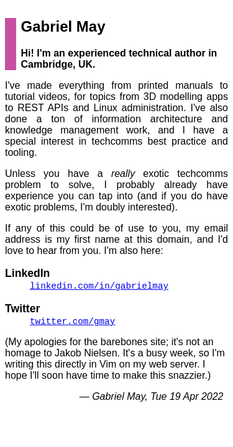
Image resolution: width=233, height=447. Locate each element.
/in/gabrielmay (99, 286)
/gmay (72, 322)
